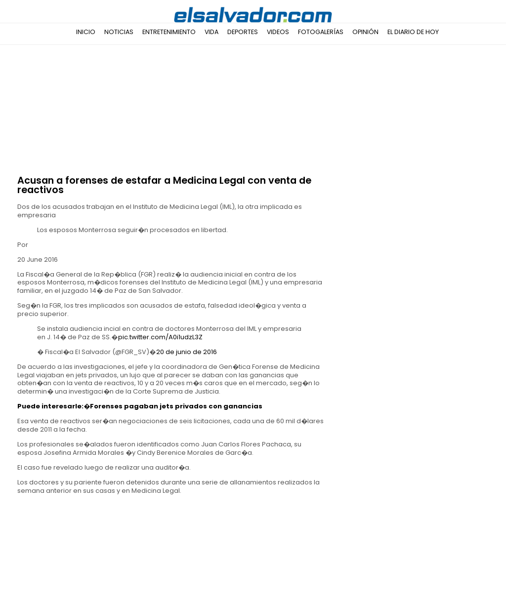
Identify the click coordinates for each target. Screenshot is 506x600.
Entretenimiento (169, 32)
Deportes (242, 32)
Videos (278, 32)
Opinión (365, 32)
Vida (211, 32)
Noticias (118, 32)
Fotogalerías (320, 32)
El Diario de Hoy (413, 32)
